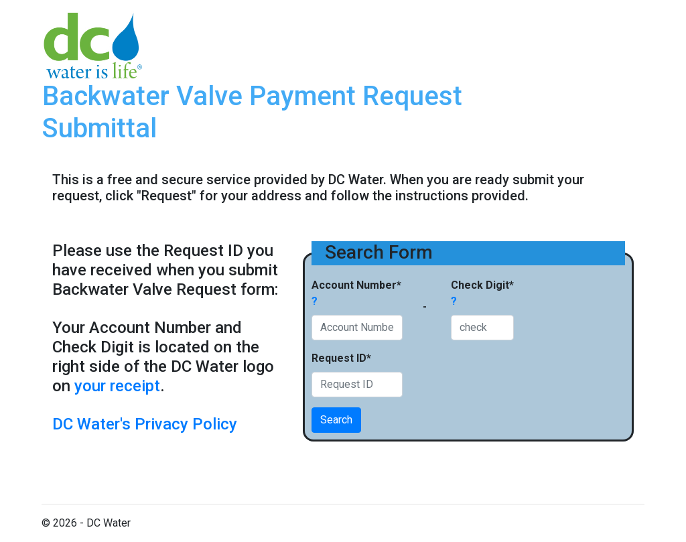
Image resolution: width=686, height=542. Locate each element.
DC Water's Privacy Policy (144, 424)
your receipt (117, 386)
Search (336, 419)
